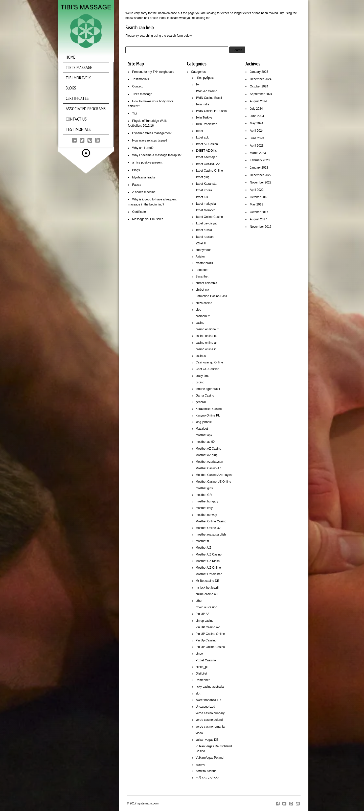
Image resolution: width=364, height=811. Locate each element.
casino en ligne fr (207, 329)
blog (198, 309)
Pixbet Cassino (206, 660)
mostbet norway (206, 515)
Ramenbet (203, 680)
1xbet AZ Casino (207, 144)
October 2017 (259, 212)
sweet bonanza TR (208, 700)
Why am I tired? (142, 148)
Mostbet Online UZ (208, 528)
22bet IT (201, 243)
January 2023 (259, 167)
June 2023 (257, 138)
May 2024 (256, 123)
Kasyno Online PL (208, 415)
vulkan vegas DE (207, 740)
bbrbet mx (202, 289)
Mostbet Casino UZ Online (213, 481)
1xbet (199, 131)
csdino (200, 382)
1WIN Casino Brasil (209, 98)
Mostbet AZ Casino (208, 448)
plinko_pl (202, 667)
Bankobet (202, 270)
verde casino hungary (210, 713)
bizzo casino (204, 303)
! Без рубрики (205, 78)
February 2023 (259, 160)
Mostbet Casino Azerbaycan (214, 475)
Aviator (200, 256)
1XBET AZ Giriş (206, 150)
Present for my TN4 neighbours (153, 72)
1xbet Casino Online (209, 170)
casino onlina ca (206, 336)
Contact (137, 86)
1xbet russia (204, 230)
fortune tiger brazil (208, 389)
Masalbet (202, 428)
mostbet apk (204, 435)
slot (198, 693)
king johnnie (204, 422)
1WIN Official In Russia (211, 111)
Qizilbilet (201, 673)
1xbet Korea (204, 190)
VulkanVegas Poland (209, 757)
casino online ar (206, 342)
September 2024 (261, 94)
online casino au (207, 594)
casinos (201, 356)
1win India (202, 104)
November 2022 (260, 182)
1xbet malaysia (206, 203)
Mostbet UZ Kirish (208, 561)
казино (200, 764)
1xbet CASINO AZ (208, 164)
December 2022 (260, 175)
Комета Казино (206, 771)
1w (197, 84)
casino (200, 323)
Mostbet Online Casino (211, 521)
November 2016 (260, 226)
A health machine (143, 192)
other (199, 601)
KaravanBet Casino (209, 409)
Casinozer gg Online (209, 362)
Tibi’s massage (142, 94)
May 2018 (256, 204)
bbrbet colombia (206, 283)
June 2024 (257, 116)
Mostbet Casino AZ (208, 468)
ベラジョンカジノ (208, 777)
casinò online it (206, 349)
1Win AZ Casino (206, 91)
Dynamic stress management (151, 133)
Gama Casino (205, 395)
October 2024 (259, 86)
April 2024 (256, 130)
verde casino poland (209, 720)
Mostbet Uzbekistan (209, 574)
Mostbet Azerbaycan (209, 462)
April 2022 (256, 190)
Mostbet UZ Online (208, 567)
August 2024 (258, 101)
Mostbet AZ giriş (206, 455)
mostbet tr (202, 541)
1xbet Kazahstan (207, 184)
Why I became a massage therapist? (156, 155)
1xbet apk (202, 137)
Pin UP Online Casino (210, 647)
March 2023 (258, 153)
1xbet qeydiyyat (206, 223)
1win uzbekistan (206, 124)
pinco (199, 653)
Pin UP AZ (203, 614)
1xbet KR (202, 197)
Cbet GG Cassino (207, 369)
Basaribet (202, 276)
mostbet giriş (204, 488)
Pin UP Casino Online (210, 634)
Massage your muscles (147, 219)
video (199, 733)
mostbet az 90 (205, 442)
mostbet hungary (207, 501)
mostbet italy (204, 508)
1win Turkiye (204, 117)
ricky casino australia (210, 686)
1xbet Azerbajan (206, 157)
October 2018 (259, 197)
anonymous (203, 250)
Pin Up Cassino (206, 640)
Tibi (134, 113)
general (201, 402)
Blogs (136, 170)
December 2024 (260, 79)
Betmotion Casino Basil (211, 296)
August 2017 (258, 219)
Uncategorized (205, 706)
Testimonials (140, 79)
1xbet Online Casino (209, 217)
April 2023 (256, 145)
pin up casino (205, 620)
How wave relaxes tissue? (149, 140)
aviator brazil (204, 263)
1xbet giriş (203, 177)
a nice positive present (147, 162)
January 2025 (259, 72)
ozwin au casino (206, 607)
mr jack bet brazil (207, 587)
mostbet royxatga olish (211, 534)
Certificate (139, 212)
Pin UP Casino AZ (208, 627)
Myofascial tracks (143, 177)
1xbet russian (205, 237)
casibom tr (203, 316)
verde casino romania (210, 726)
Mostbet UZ (203, 547)
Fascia (136, 185)
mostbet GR (204, 495)
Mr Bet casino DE (207, 581)
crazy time (203, 376)
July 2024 (256, 108)
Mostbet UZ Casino (209, 554)
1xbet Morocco (206, 210)
